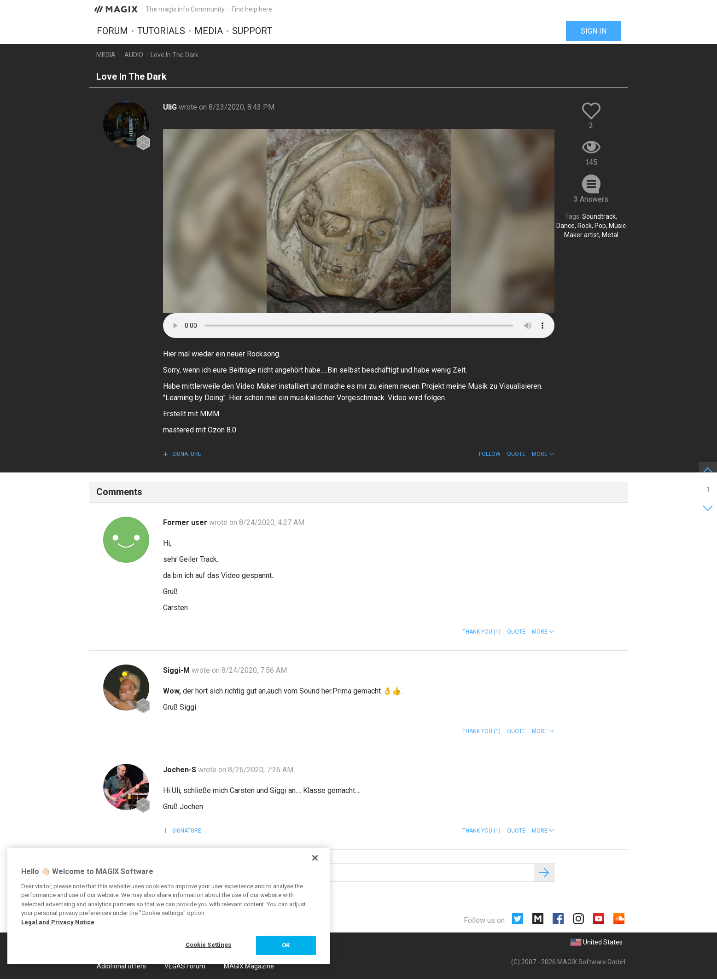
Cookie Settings (209, 944)
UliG (171, 107)
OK (286, 945)
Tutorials (161, 30)
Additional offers (121, 966)
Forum (112, 30)
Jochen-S (180, 769)
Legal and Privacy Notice (57, 922)
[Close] (315, 858)
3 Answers (591, 199)
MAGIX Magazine (249, 966)
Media (208, 30)
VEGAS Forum (184, 966)
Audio (133, 54)
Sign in (593, 31)
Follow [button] (490, 454)
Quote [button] (516, 454)
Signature (186, 454)
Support (252, 30)
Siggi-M (177, 670)
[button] (543, 454)
